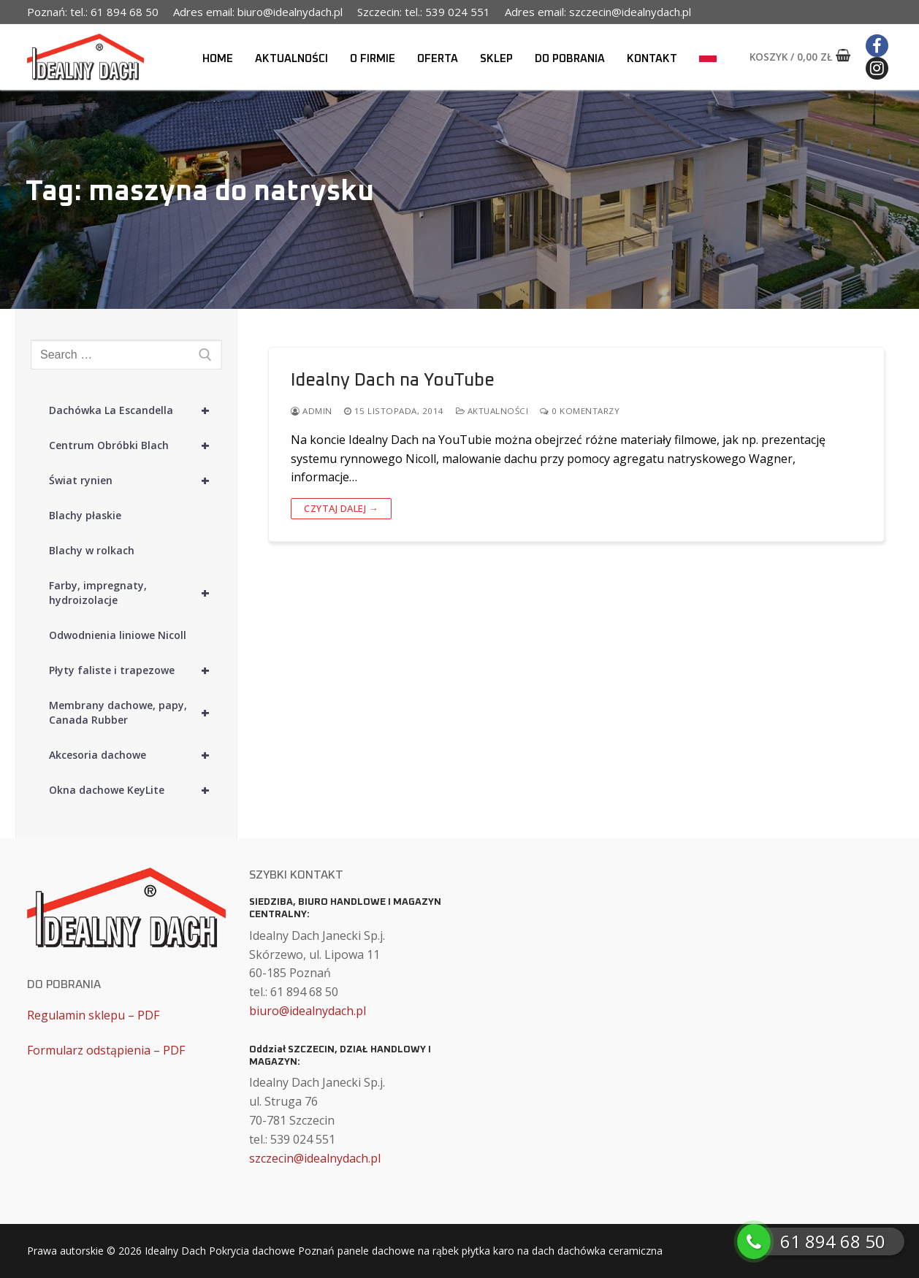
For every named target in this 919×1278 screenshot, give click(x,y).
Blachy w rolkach (91, 550)
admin (311, 410)
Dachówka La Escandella (135, 410)
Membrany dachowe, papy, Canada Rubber (135, 713)
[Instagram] (877, 68)
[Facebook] (877, 45)
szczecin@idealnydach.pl (315, 1158)
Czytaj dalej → (341, 508)
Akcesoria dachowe (135, 755)
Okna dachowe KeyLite (135, 790)
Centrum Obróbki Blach (135, 445)
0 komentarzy (579, 410)
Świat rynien (135, 480)
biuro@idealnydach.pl (307, 1011)
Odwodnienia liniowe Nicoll (117, 635)
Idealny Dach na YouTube (393, 380)
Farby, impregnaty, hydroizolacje (135, 593)
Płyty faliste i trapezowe (135, 670)
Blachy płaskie (85, 515)
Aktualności (492, 410)
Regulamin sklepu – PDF (93, 1015)
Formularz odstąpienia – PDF (106, 1050)
